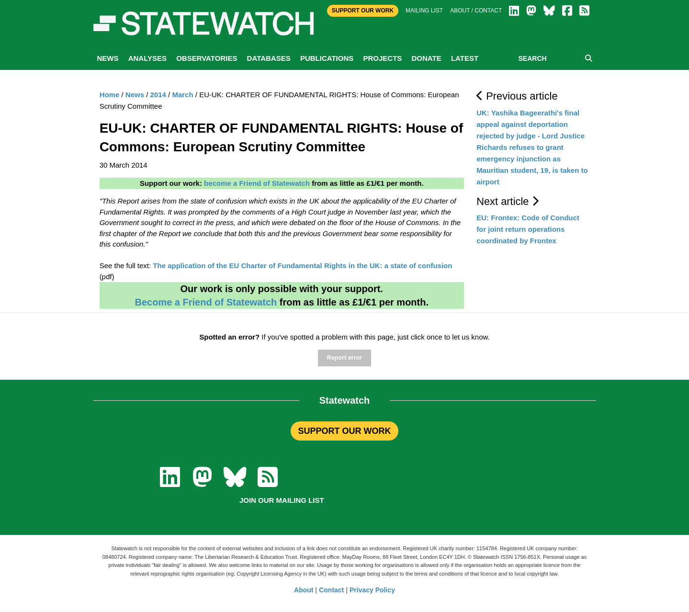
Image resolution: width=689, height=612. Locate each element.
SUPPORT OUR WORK (344, 431)
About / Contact (476, 10)
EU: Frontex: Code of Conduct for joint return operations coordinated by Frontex (527, 229)
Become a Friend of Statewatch (206, 302)
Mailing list (424, 10)
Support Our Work (363, 10)
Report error (344, 357)
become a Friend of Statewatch (257, 183)
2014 (158, 95)
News (108, 58)
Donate (426, 58)
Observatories (206, 58)
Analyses (147, 58)
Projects (382, 58)
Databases (269, 58)
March (182, 95)
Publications (326, 58)
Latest (464, 58)
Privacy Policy (372, 590)
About (303, 590)
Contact (331, 590)
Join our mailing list (281, 500)
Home (110, 95)
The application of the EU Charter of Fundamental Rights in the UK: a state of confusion (302, 265)
